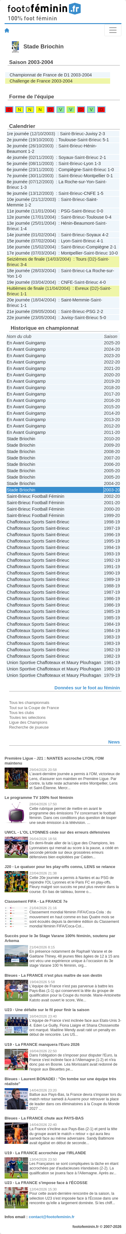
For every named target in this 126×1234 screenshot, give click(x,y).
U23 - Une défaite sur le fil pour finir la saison (47, 1009)
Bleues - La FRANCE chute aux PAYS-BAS (44, 1118)
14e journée (18, 234)
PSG (65, 211)
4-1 (100, 240)
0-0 (100, 211)
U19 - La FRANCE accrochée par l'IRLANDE (45, 1153)
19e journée (18, 282)
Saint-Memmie (75, 299)
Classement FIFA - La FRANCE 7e (36, 901)
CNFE (90, 193)
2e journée (17, 139)
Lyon (88, 163)
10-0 (113, 253)
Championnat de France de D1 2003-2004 (50, 74)
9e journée (17, 193)
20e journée (18, 299)
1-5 (100, 193)
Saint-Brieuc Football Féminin (35, 496)
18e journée (18, 270)
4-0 (102, 282)
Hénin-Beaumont (77, 223)
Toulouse (67, 139)
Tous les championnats (29, 702)
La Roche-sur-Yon (76, 181)
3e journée (17, 145)
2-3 (102, 133)
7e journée (17, 175)
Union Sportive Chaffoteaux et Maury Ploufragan (54, 662)
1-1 (23, 293)
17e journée (18, 253)
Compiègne (70, 169)
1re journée (18, 133)
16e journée (18, 246)
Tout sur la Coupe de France (34, 707)
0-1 (109, 175)
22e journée (18, 317)
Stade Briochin (21, 438)
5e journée (17, 163)
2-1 (103, 157)
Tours (81, 259)
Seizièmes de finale (26, 259)
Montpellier (94, 175)
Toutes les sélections (27, 717)
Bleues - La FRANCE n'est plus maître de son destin (53, 975)
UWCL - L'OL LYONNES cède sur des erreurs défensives (57, 832)
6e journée (17, 169)
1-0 (110, 169)
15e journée (18, 240)
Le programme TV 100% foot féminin (39, 797)
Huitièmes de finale (25, 288)
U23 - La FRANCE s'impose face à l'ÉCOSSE (46, 1182)
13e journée (18, 223)
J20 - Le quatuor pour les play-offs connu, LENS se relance (60, 866)
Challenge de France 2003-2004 (40, 81)
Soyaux (66, 157)
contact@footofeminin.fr (51, 1217)
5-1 (106, 139)
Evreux (82, 288)
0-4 (108, 217)
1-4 (23, 228)
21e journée (18, 311)
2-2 (100, 311)
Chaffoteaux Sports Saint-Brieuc (38, 521)
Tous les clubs (21, 712)
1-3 (97, 163)
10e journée (18, 199)
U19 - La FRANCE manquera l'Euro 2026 (42, 1044)
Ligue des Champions (28, 722)
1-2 (31, 151)
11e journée (18, 211)
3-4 (23, 264)
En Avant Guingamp (26, 342)
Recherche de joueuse (29, 727)
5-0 (103, 317)
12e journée (18, 217)
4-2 (105, 234)
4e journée (17, 157)
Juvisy (91, 133)
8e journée (17, 181)
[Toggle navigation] (112, 30)
